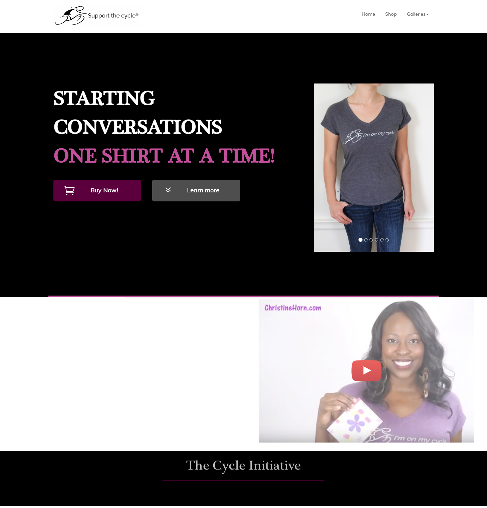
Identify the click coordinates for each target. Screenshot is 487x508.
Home (368, 14)
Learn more (203, 190)
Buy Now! (104, 190)
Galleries (418, 14)
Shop (391, 14)
